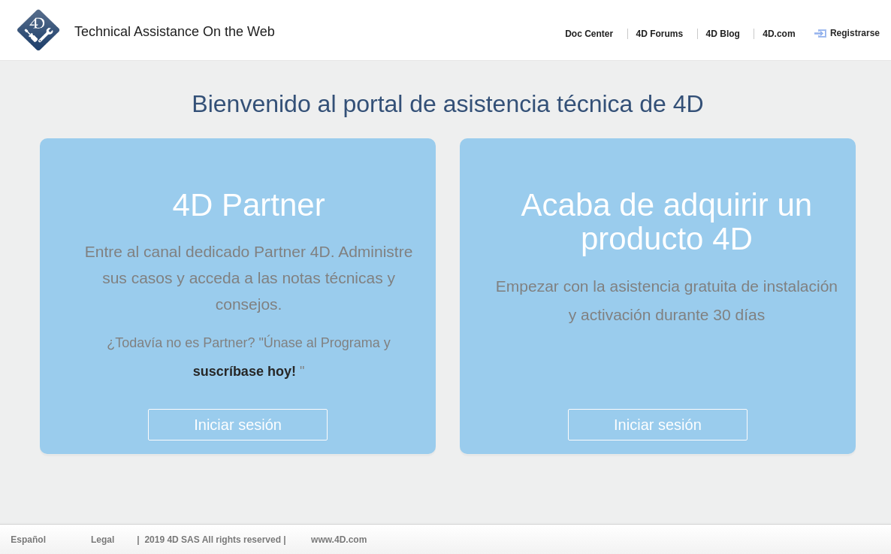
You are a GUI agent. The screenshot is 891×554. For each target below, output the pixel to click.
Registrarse (855, 33)
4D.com (779, 34)
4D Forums (660, 34)
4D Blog (723, 34)
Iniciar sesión (238, 424)
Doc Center (589, 34)
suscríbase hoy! (246, 371)
